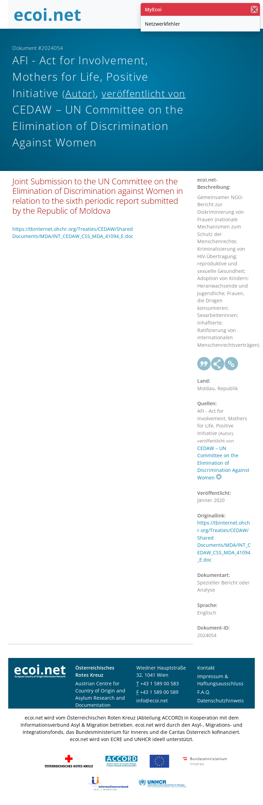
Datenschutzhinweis (220, 700)
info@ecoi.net (152, 700)
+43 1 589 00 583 (159, 683)
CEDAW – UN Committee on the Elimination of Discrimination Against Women (223, 463)
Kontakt (206, 667)
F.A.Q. (204, 692)
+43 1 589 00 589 (159, 692)
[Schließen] (254, 9)
